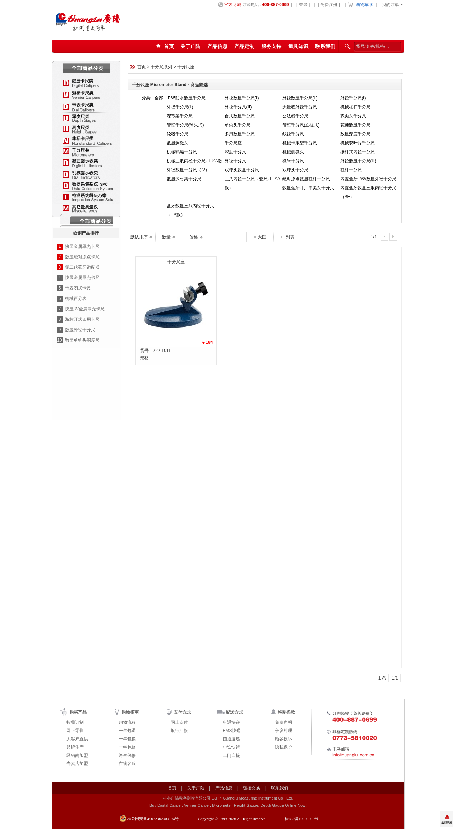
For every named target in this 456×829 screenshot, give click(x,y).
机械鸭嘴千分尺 (182, 151)
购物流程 (127, 722)
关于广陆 (190, 46)
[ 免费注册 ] (329, 4)
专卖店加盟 (77, 763)
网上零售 (75, 730)
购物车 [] (365, 4)
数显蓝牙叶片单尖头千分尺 (308, 187)
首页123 (164, 47)
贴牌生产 (75, 747)
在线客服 (127, 763)
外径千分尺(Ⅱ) (180, 107)
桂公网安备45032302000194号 (153, 818)
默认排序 (141, 237)
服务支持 (271, 46)
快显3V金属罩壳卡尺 (85, 308)
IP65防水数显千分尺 (186, 98)
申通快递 (231, 722)
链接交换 (251, 788)
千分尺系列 (161, 67)
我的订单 (390, 4)
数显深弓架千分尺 (184, 178)
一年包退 (127, 730)
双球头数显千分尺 (242, 169)
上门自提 (231, 755)
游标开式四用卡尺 (82, 319)
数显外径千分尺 (80, 329)
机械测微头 (293, 151)
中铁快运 (231, 747)
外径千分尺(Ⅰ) (353, 98)
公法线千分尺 (295, 116)
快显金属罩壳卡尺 (82, 246)
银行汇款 (179, 730)
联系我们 (325, 46)
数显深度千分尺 (355, 133)
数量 (168, 237)
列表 (287, 237)
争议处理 (283, 730)
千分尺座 (185, 67)
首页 (141, 67)
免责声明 (283, 722)
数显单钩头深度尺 (82, 340)
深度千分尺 (235, 151)
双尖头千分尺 (353, 116)
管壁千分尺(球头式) (185, 125)
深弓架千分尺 (180, 116)
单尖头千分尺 (237, 125)
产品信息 (217, 46)
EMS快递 (232, 730)
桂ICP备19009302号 (301, 818)
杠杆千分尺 (351, 169)
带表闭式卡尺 (78, 288)
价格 (196, 237)
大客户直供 (77, 738)
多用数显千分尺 (240, 133)
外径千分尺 (235, 160)
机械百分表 (76, 298)
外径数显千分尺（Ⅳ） (188, 169)
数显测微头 (177, 142)
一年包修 (127, 747)
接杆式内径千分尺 (357, 151)
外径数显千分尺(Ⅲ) (358, 160)
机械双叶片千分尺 (357, 142)
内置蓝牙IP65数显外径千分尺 (368, 178)
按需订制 (75, 722)
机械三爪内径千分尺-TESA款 (194, 160)
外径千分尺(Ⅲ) (238, 107)
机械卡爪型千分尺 (299, 142)
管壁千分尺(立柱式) (301, 125)
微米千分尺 (293, 160)
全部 (159, 98)
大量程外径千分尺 (299, 107)
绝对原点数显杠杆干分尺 (306, 178)
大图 (259, 237)
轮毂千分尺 (177, 133)
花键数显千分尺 (355, 125)
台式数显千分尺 (240, 116)
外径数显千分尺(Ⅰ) (242, 98)
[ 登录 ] (303, 4)
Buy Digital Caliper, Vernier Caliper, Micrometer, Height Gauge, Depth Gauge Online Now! (228, 805)
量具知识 (298, 46)
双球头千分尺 (295, 169)
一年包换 (127, 738)
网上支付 (179, 722)
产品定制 (244, 46)
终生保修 (127, 755)
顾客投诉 (283, 738)
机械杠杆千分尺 (355, 107)
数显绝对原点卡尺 (82, 256)
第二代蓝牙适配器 (82, 267)
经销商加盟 (77, 755)
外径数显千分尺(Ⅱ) (300, 98)
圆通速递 (231, 738)
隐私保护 (283, 747)
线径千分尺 (293, 133)
